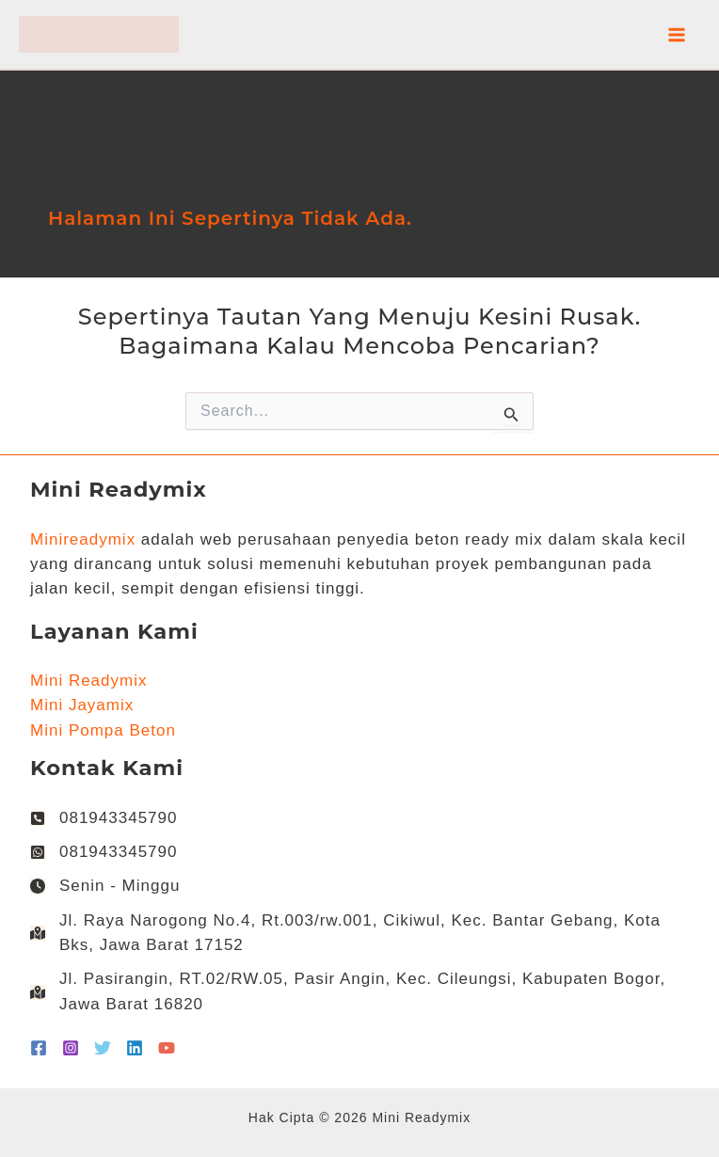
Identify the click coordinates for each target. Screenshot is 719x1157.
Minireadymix (83, 539)
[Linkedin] (134, 1047)
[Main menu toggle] (677, 34)
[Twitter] (102, 1047)
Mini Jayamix (82, 705)
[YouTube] (166, 1047)
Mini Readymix (88, 680)
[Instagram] (70, 1047)
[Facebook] (38, 1047)
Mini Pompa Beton (103, 730)
